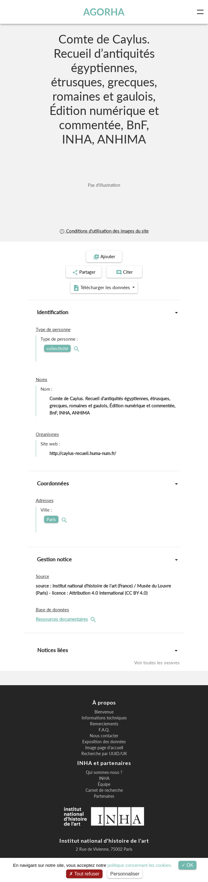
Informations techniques (104, 717)
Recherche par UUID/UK (104, 753)
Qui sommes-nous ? (104, 772)
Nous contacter (104, 735)
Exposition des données (104, 741)
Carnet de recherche (104, 790)
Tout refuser (84, 873)
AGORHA (104, 12)
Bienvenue (104, 711)
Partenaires (104, 796)
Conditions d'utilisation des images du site (103, 230)
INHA (104, 778)
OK (187, 865)
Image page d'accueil (104, 747)
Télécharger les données (102, 287)
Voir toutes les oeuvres (157, 662)
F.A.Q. (104, 729)
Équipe (104, 784)
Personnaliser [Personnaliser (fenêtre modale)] (124, 873)
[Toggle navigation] (201, 12)
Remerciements (104, 723)
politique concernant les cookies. (140, 865)
